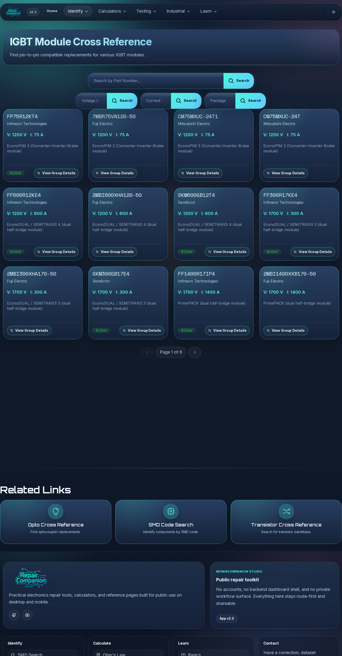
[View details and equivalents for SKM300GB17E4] (141, 330)
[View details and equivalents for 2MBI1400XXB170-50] (285, 330)
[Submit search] (238, 81)
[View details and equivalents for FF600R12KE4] (56, 252)
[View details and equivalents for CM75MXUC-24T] (285, 173)
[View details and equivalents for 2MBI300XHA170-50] (29, 330)
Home (52, 11)
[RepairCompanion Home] (31, 578)
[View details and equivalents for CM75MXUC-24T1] (200, 173)
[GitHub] (14, 615)
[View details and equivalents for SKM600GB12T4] (227, 252)
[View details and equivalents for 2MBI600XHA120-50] (114, 252)
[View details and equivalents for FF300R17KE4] (312, 252)
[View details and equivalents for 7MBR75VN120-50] (114, 173)
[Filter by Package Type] (220, 101)
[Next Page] (195, 352)
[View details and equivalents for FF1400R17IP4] (227, 330)
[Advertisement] (171, 400)
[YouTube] (27, 615)
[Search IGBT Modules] (155, 81)
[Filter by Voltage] (91, 101)
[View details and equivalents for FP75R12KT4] (56, 173)
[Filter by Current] (156, 101)
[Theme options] (333, 12)
